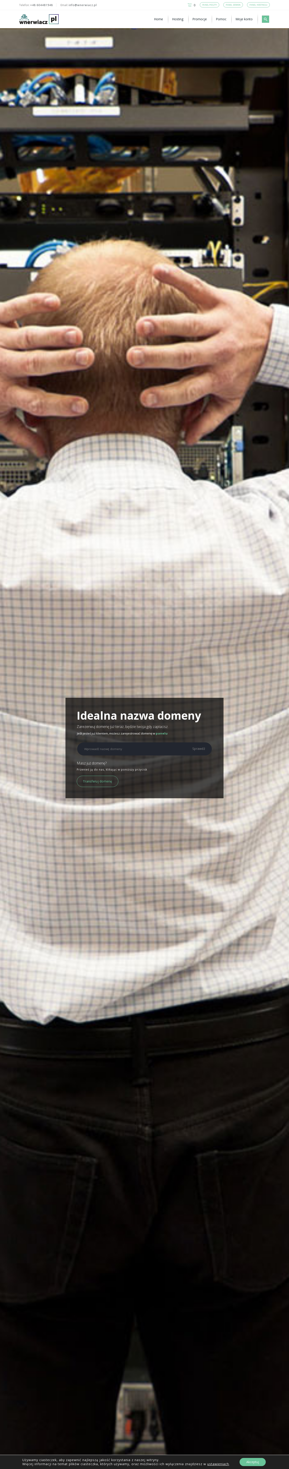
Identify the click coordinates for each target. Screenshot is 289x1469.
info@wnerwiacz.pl (83, 5)
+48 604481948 (41, 5)
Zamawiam (58, 1314)
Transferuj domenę (97, 781)
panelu (162, 733)
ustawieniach (218, 1464)
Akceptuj (252, 1462)
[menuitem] (159, 19)
